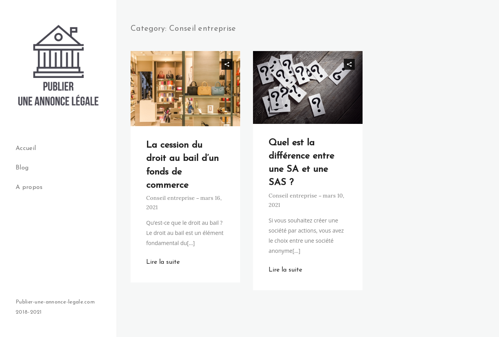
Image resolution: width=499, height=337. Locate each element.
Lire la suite (163, 262)
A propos (29, 187)
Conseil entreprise (170, 197)
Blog (22, 168)
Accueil (26, 148)
